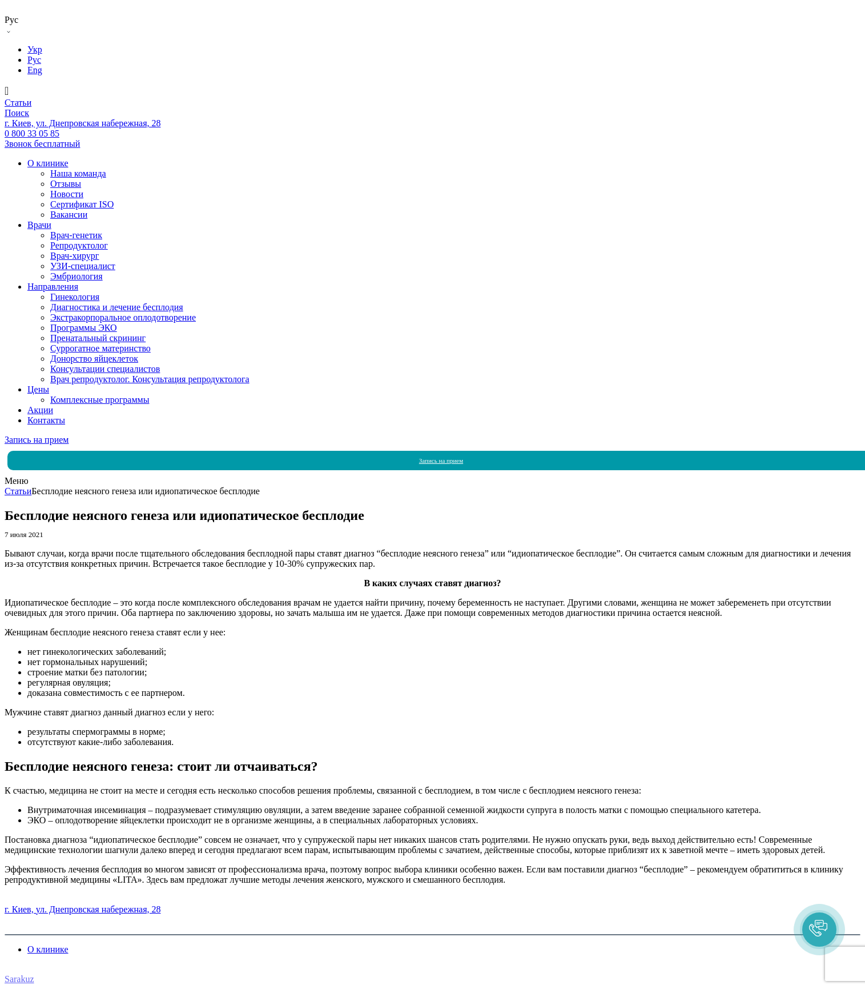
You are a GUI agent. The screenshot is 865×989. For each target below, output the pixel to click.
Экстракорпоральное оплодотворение (123, 317)
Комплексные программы (99, 400)
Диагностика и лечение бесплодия (116, 307)
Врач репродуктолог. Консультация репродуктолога (150, 379)
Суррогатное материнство (100, 348)
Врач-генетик (76, 235)
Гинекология (74, 297)
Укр (34, 49)
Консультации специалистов (105, 369)
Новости (66, 194)
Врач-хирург (74, 256)
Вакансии (68, 214)
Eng (34, 70)
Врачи (39, 225)
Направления (52, 286)
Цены (38, 389)
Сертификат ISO (82, 204)
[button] (819, 929)
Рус (34, 60)
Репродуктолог (79, 245)
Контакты (46, 420)
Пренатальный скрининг (98, 338)
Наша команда (78, 173)
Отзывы (65, 184)
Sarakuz (19, 979)
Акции (40, 410)
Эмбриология (76, 276)
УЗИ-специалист (82, 266)
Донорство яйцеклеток (94, 358)
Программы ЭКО (83, 328)
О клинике (47, 163)
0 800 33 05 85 (32, 899)
